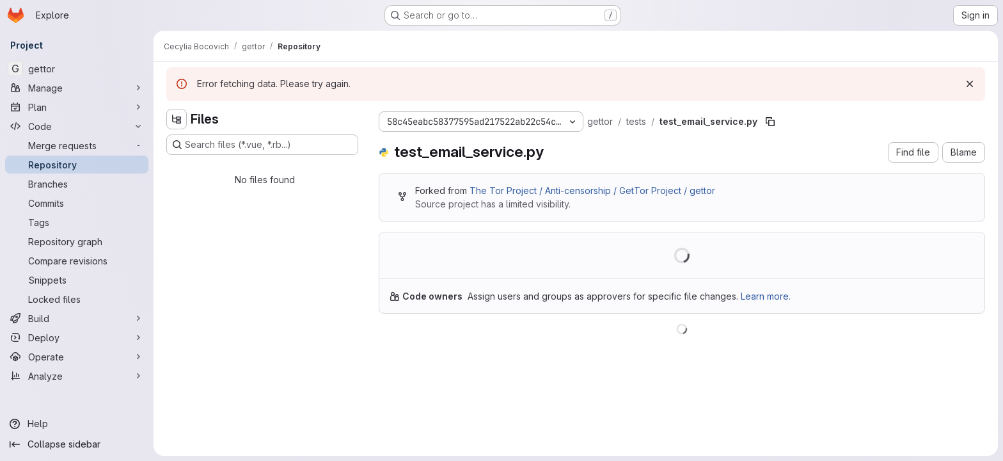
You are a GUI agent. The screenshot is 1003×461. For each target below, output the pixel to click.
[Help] (76, 424)
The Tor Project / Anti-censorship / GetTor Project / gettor (592, 190)
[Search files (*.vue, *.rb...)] (262, 144)
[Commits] (76, 203)
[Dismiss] (969, 84)
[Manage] (76, 88)
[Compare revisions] (76, 261)
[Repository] (76, 165)
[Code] (76, 126)
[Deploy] (76, 337)
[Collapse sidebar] (76, 444)
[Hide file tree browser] (176, 119)
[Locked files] (76, 299)
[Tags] (76, 222)
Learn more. (766, 296)
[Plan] (76, 107)
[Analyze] (76, 376)
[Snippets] (76, 280)
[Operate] (76, 357)
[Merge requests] (76, 145)
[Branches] (76, 184)
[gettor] (76, 68)
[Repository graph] (76, 241)
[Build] (76, 318)
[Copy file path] (770, 121)
